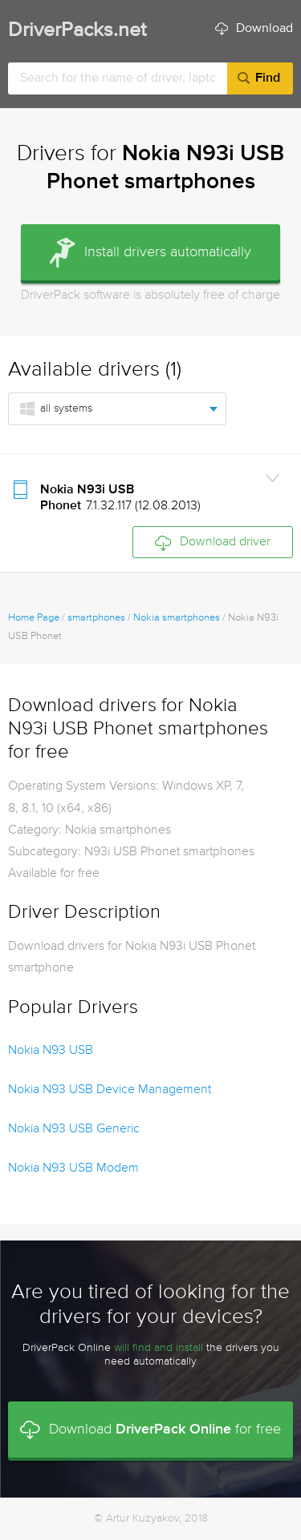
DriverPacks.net (77, 31)
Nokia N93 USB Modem (73, 1168)
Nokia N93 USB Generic (74, 1129)
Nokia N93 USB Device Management (109, 1090)
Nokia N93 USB (50, 1050)
